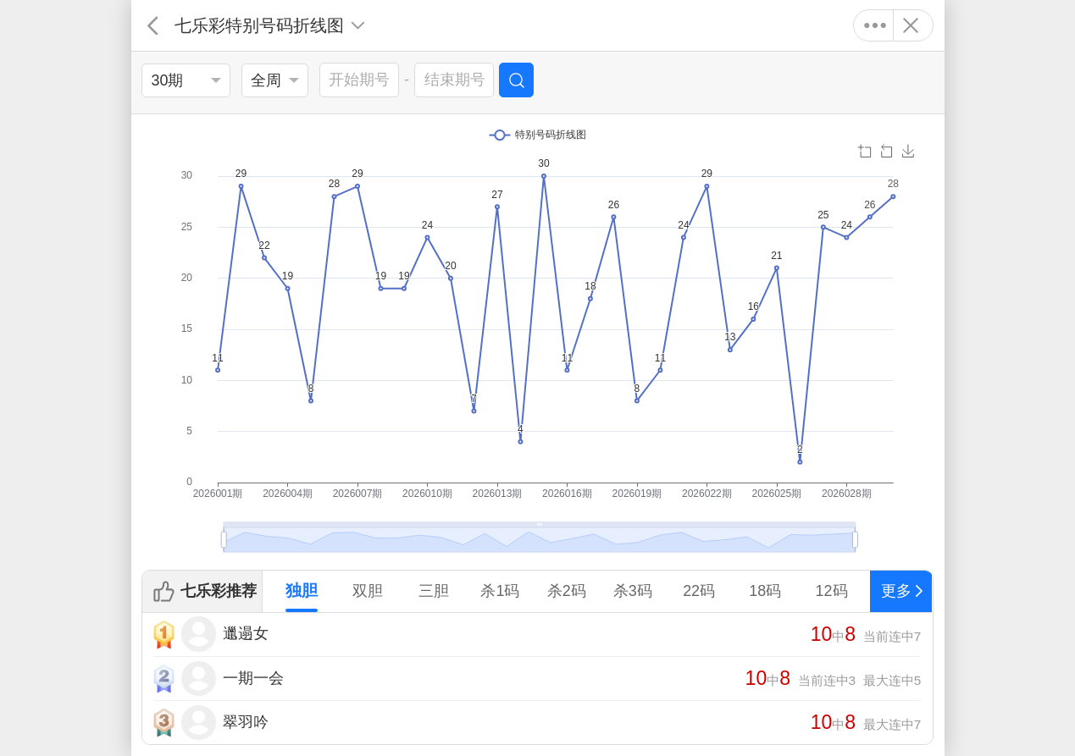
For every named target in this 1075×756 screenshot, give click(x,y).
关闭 (911, 25)
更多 (875, 25)
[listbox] (185, 80)
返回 (153, 25)
